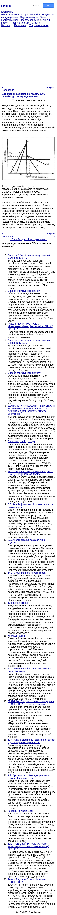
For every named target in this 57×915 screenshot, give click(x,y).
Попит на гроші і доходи (21, 441)
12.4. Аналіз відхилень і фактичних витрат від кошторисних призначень (31, 741)
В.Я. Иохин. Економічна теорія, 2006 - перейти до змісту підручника (24, 95)
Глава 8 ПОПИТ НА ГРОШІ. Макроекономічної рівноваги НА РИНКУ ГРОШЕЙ (30, 326)
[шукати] (35, 5)
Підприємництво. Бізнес (33, 17)
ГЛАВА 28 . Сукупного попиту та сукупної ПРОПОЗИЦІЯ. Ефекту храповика (31, 702)
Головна (5, 25)
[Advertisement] (28, 55)
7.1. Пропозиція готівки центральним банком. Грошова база (28, 776)
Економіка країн (10, 20)
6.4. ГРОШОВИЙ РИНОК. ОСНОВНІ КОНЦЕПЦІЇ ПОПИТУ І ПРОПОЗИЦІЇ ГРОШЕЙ (28, 846)
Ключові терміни (17, 635)
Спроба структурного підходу (24, 291)
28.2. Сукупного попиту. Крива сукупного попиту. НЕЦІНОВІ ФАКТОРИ (30, 473)
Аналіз (36, 22)
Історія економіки (30, 14)
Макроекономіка (30, 20)
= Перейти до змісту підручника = (28, 239)
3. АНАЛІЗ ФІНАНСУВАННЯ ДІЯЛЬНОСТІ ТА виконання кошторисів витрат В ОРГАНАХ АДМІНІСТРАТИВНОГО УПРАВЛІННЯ (31, 410)
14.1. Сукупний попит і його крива (26, 572)
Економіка (7, 11)
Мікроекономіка (10, 14)
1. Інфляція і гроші (18, 603)
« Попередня (8, 88)
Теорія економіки (20, 22)
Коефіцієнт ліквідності (20, 811)
